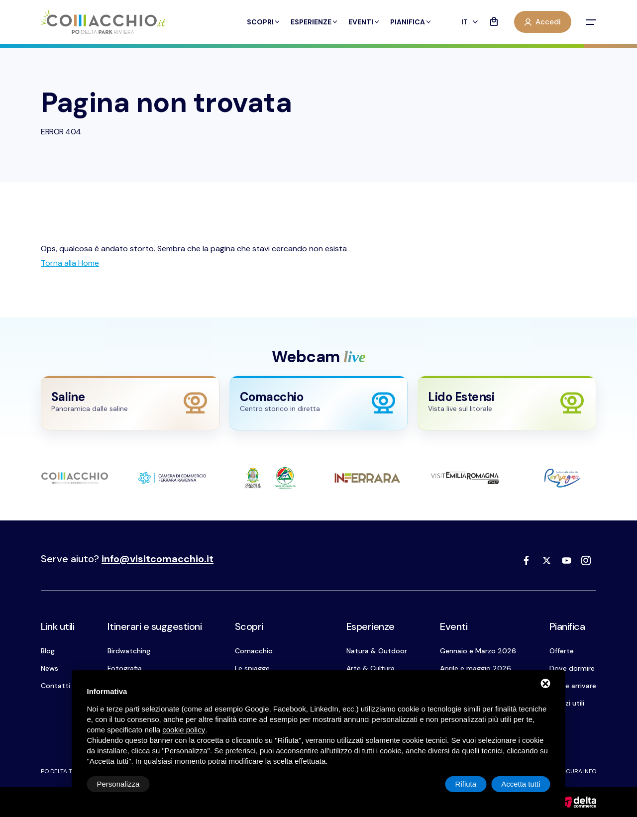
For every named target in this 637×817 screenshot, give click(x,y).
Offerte (561, 650)
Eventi (364, 21)
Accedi (543, 22)
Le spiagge (252, 668)
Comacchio (254, 650)
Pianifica (411, 21)
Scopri (264, 21)
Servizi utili (566, 703)
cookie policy (183, 729)
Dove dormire (572, 668)
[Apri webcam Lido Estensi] (507, 403)
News (49, 668)
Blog (48, 650)
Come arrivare (572, 685)
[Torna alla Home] (70, 263)
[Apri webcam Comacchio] (318, 403)
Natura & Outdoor (376, 650)
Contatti (55, 685)
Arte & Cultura (370, 668)
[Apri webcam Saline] (130, 403)
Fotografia (124, 668)
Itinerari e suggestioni (154, 626)
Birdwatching (128, 650)
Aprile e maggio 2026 (475, 668)
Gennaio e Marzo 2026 (478, 650)
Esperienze (314, 21)
